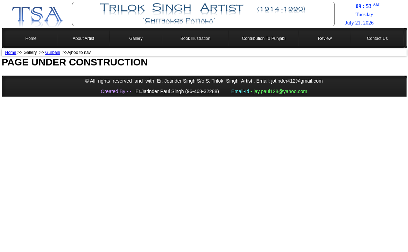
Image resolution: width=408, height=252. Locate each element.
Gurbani (52, 52)
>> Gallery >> (30, 52)
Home (10, 52)
